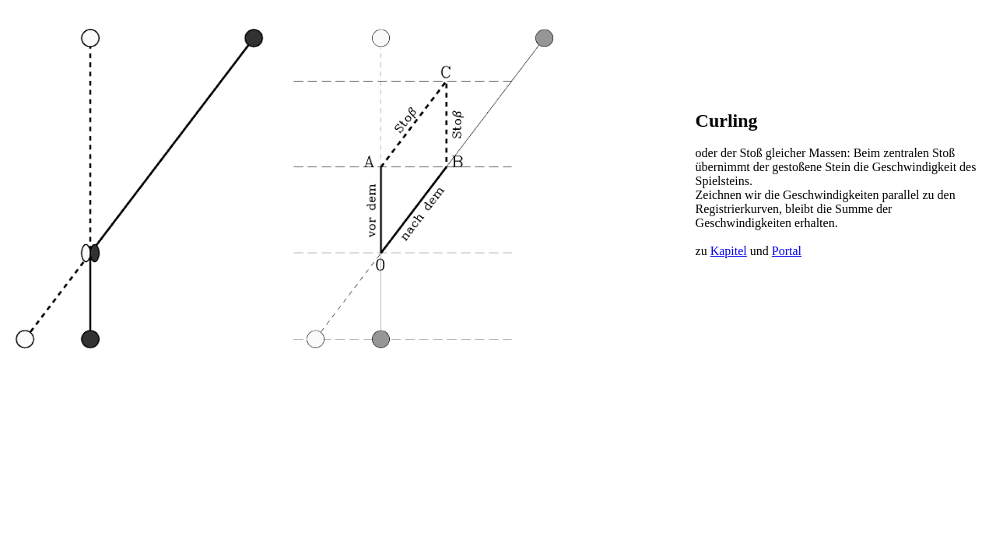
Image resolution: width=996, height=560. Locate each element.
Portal (786, 250)
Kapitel (728, 250)
